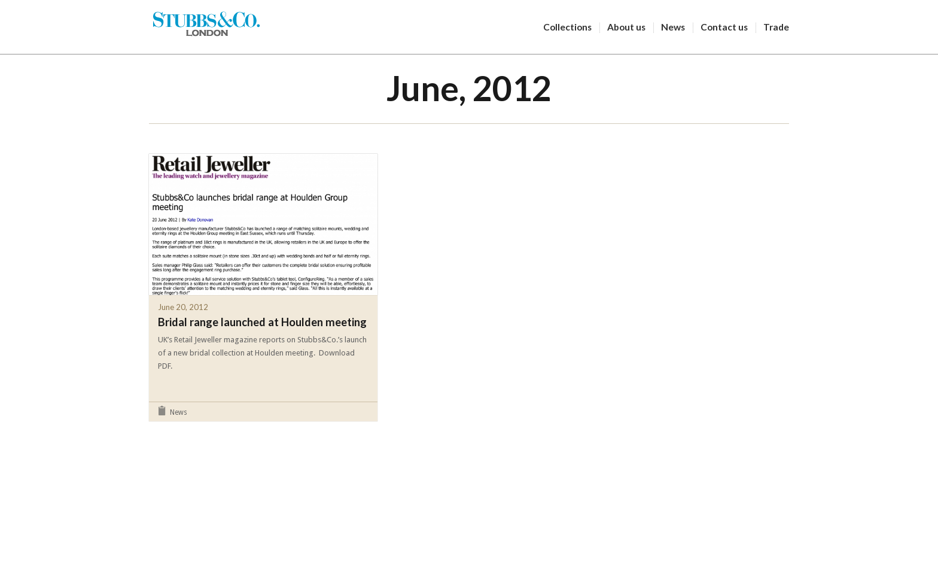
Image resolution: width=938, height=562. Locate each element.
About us (630, 27)
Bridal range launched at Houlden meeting (262, 322)
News (677, 27)
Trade (776, 27)
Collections (571, 27)
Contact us (728, 27)
